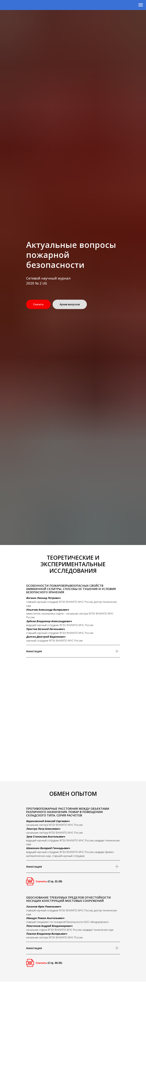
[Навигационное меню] (140, 5)
